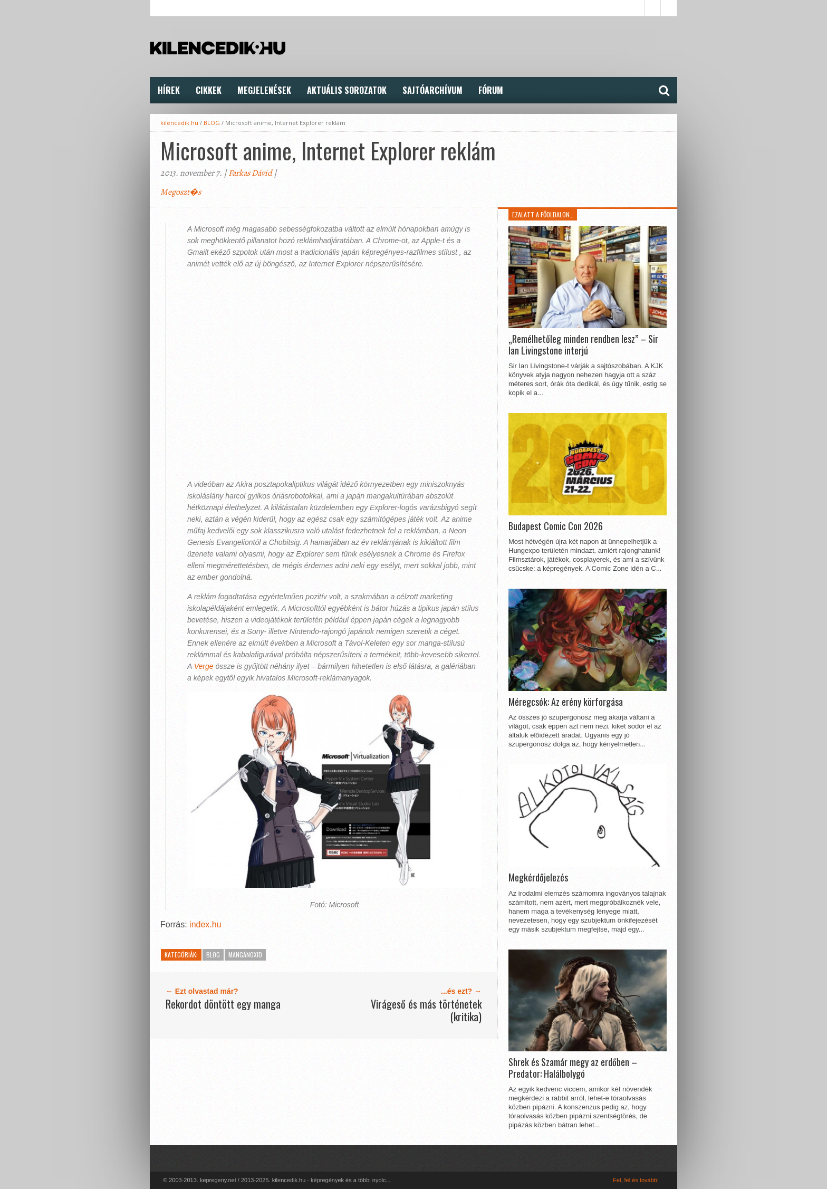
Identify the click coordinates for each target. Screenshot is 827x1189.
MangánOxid (245, 954)
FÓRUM (490, 90)
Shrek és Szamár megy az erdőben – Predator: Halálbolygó (572, 1068)
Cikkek (209, 90)
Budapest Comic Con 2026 (555, 526)
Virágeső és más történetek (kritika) (426, 1010)
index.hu (205, 924)
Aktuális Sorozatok (347, 90)
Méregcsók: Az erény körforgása (565, 702)
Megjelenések (264, 90)
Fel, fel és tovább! (636, 1180)
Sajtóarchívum (432, 90)
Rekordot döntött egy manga (223, 1004)
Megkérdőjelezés (538, 878)
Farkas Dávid (250, 173)
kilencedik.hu (179, 123)
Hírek (169, 90)
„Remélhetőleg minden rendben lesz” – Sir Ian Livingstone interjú (583, 344)
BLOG (212, 123)
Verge (204, 666)
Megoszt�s (180, 192)
